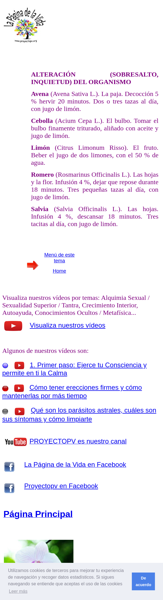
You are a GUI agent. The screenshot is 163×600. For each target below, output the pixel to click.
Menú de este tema (59, 258)
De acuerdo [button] (143, 581)
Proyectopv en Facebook (61, 486)
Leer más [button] (18, 591)
